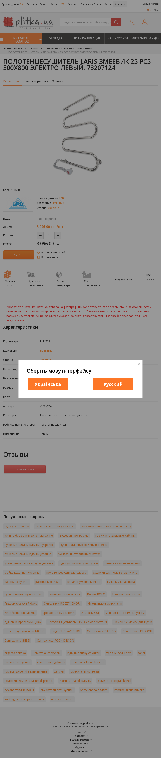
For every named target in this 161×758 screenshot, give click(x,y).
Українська (48, 384)
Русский (113, 384)
